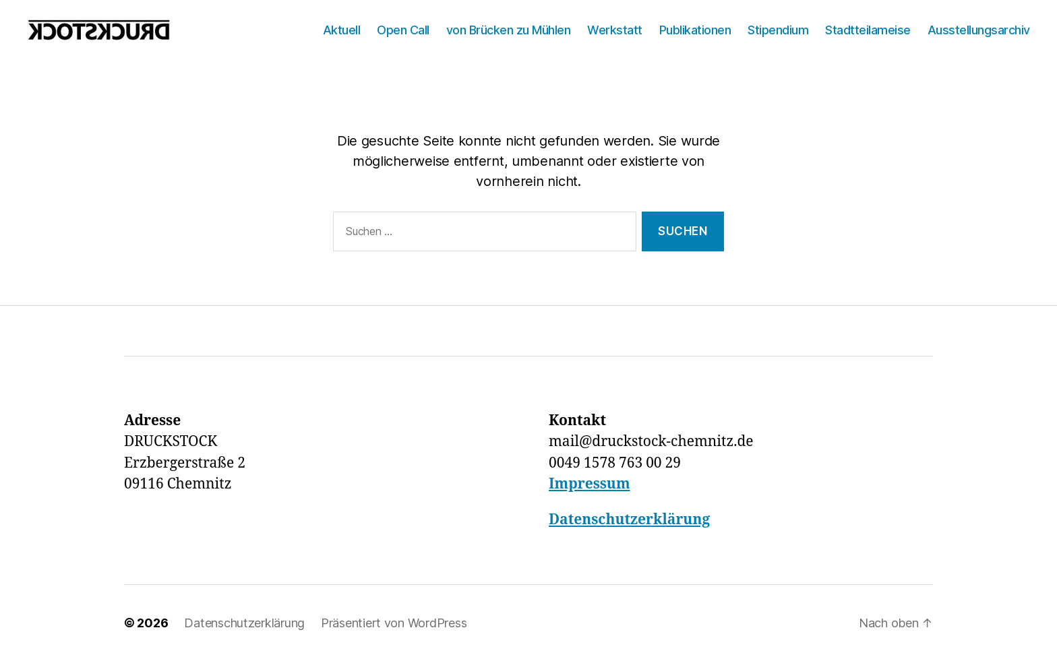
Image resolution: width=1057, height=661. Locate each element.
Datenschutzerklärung (629, 520)
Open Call (403, 30)
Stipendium (778, 30)
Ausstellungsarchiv (979, 30)
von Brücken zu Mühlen (508, 30)
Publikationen (695, 30)
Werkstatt (614, 30)
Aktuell (342, 30)
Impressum (589, 484)
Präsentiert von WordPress (393, 623)
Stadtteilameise (868, 30)
